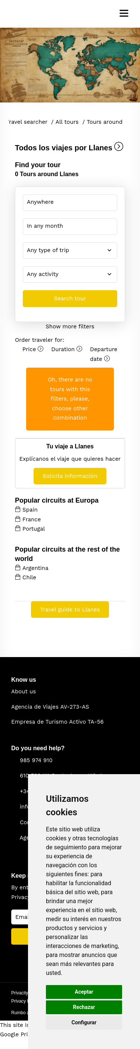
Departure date (103, 354)
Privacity (19, 993)
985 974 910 (36, 760)
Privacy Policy (25, 1001)
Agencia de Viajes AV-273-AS (50, 706)
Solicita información (70, 476)
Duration (66, 349)
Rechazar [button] (84, 1007)
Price (32, 349)
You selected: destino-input (64, 202)
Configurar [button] (84, 1022)
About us (23, 691)
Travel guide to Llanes (70, 609)
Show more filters (70, 326)
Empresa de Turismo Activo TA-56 (57, 721)
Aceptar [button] (84, 992)
